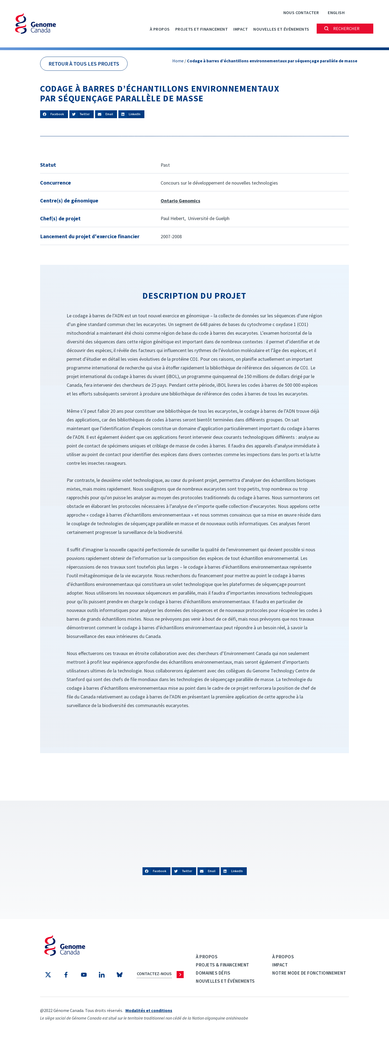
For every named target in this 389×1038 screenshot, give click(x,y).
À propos (160, 29)
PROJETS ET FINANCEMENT (201, 29)
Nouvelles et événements (281, 29)
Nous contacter (301, 12)
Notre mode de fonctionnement (309, 973)
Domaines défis (213, 973)
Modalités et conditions (148, 1010)
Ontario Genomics (180, 201)
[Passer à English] (336, 12)
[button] (54, 114)
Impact (240, 29)
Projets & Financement (222, 965)
